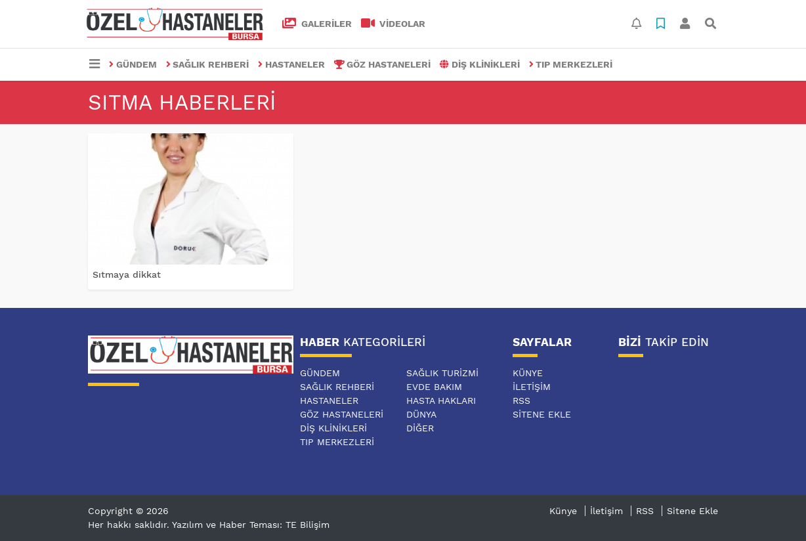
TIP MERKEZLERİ (571, 64)
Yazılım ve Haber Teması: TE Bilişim (250, 524)
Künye (528, 373)
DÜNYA (421, 414)
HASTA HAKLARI (441, 400)
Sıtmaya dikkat (127, 274)
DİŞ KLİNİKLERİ (480, 64)
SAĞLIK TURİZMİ (442, 373)
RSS (521, 400)
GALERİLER (317, 23)
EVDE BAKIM (434, 386)
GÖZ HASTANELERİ (382, 64)
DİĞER (420, 428)
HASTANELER (291, 64)
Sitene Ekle (542, 414)
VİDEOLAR (393, 23)
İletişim (532, 386)
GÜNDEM (133, 64)
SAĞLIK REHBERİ (207, 64)
